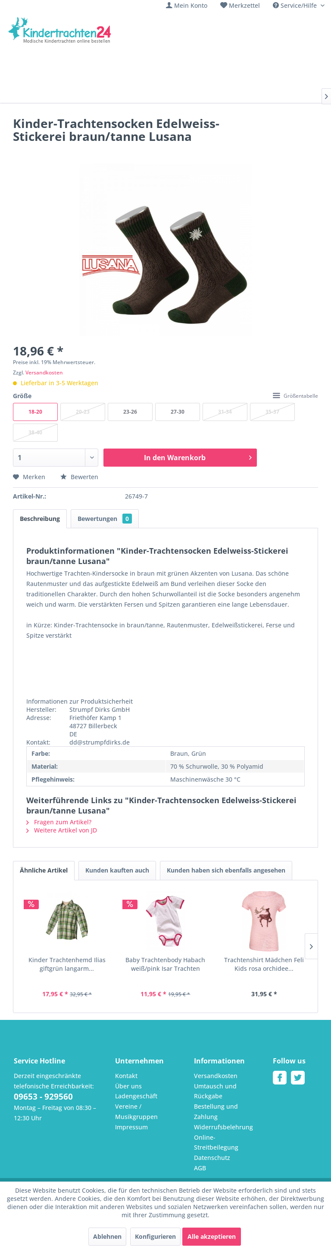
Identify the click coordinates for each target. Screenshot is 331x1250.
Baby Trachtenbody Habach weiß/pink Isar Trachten (165, 964)
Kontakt (126, 1076)
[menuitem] (186, 5)
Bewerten (79, 477)
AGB (200, 1168)
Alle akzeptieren (211, 1236)
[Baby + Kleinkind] (159, 94)
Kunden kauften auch (117, 870)
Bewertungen (105, 519)
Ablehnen (107, 1236)
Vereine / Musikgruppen (136, 1111)
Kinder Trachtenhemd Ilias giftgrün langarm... (67, 964)
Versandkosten (44, 372)
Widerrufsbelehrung (223, 1127)
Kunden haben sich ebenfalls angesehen (226, 870)
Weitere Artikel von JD (61, 830)
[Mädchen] (74, 94)
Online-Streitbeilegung (216, 1142)
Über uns (128, 1086)
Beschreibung (40, 518)
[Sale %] (293, 94)
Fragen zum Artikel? (58, 822)
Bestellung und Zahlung (216, 1111)
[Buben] (112, 94)
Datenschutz (212, 1157)
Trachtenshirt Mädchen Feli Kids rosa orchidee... (264, 964)
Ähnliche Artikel (44, 870)
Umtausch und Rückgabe (215, 1091)
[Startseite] (33, 94)
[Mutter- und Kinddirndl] (235, 94)
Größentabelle (295, 395)
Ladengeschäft (136, 1096)
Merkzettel (244, 5)
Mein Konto (190, 5)
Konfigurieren (155, 1236)
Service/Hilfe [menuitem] (296, 5)
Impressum (131, 1127)
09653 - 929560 (43, 1096)
